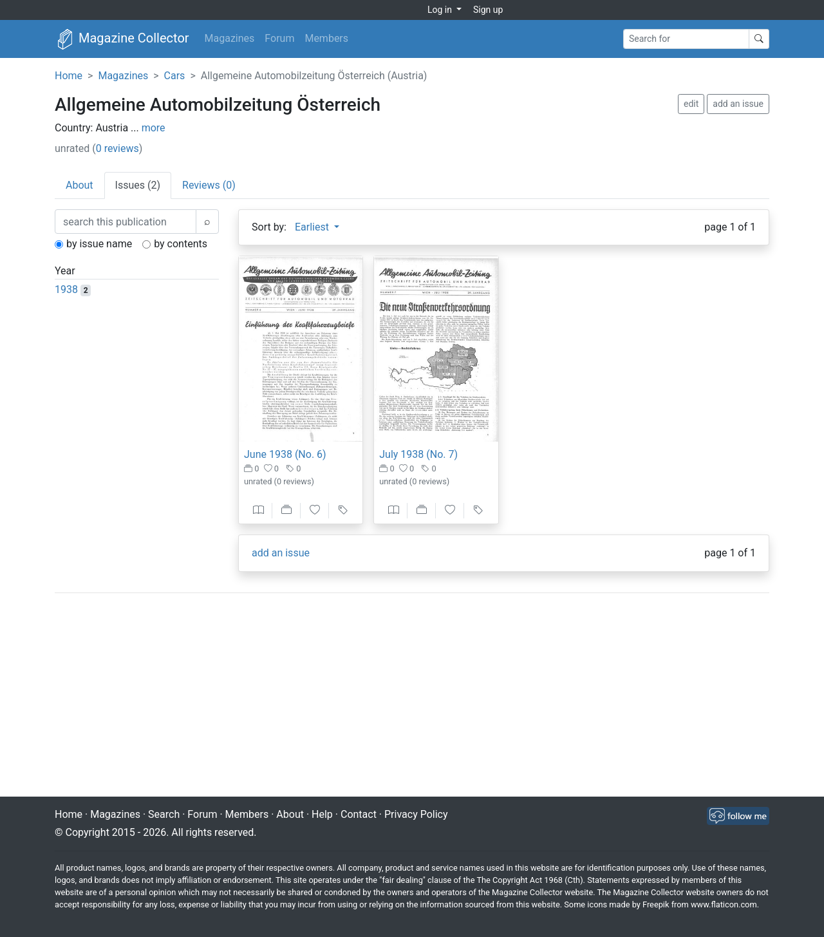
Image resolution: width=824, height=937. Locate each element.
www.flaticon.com (724, 904)
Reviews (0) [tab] (209, 185)
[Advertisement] (412, 696)
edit (691, 104)
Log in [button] (440, 10)
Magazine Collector (122, 39)
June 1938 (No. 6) (285, 454)
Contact (359, 814)
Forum (279, 38)
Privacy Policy (416, 814)
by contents (180, 244)
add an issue (738, 104)
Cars (174, 76)
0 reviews (117, 148)
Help (322, 814)
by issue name (99, 244)
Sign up (488, 10)
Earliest (313, 227)
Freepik (655, 904)
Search (164, 814)
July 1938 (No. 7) (418, 454)
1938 (66, 289)
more (153, 128)
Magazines (230, 38)
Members (326, 38)
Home (68, 76)
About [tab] (79, 185)
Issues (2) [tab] (137, 185)
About (290, 814)
